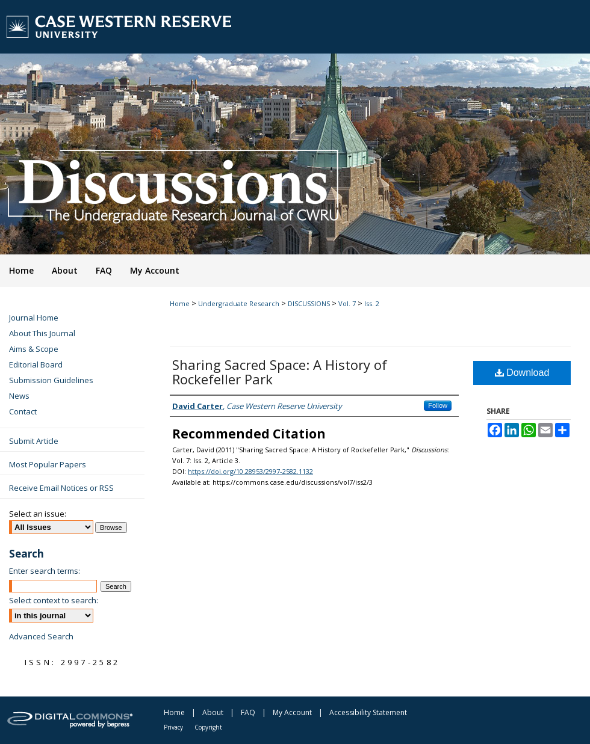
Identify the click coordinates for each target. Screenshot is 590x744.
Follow (437, 405)
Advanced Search (41, 636)
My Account (292, 712)
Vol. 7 (347, 303)
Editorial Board (36, 364)
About (212, 712)
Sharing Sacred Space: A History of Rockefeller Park (279, 371)
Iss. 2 (371, 303)
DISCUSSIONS (309, 303)
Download (522, 372)
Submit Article (33, 440)
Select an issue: (37, 513)
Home (180, 303)
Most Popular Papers (47, 464)
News (19, 395)
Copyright (208, 727)
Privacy (173, 727)
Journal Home (33, 317)
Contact (23, 411)
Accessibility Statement (368, 712)
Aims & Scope (33, 348)
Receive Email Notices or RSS (61, 487)
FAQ (248, 712)
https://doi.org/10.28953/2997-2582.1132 (250, 471)
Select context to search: (53, 600)
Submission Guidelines (51, 380)
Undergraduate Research (238, 303)
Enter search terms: (44, 570)
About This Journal (42, 333)
